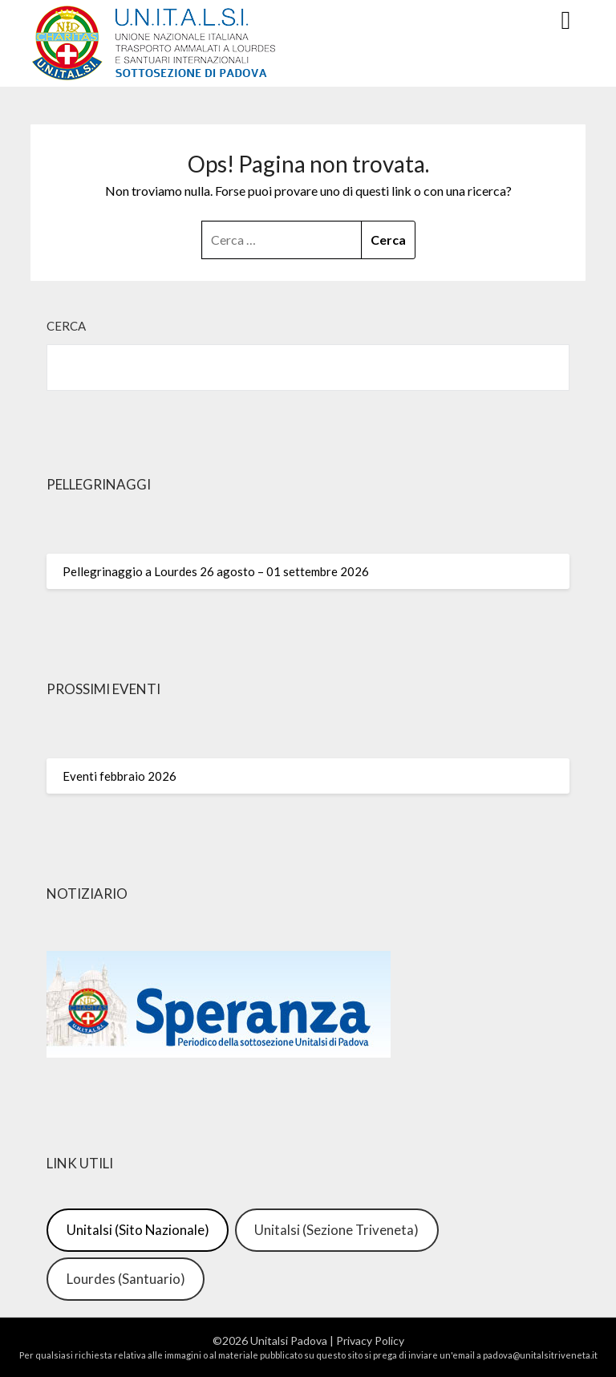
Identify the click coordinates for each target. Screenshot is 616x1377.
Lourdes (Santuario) (126, 1278)
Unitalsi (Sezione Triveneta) (336, 1229)
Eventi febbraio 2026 (119, 776)
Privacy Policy (370, 1340)
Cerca (66, 326)
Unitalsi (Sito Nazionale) (138, 1229)
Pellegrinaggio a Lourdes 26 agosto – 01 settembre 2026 (216, 571)
